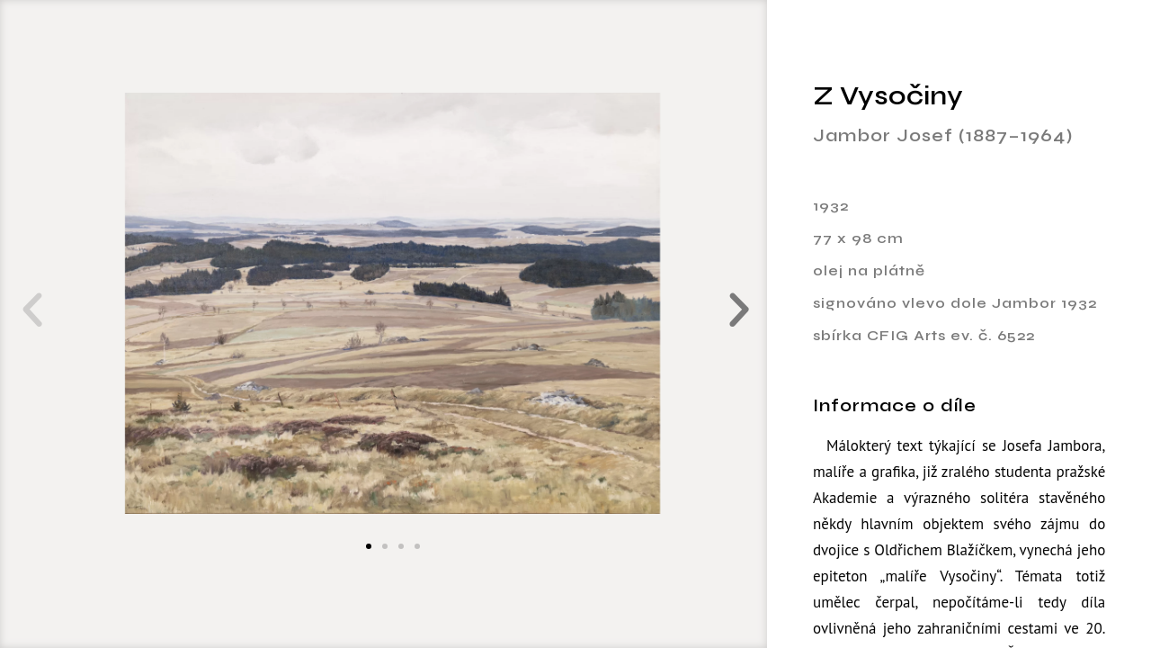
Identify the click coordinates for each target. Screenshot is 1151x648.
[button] (28, 310)
